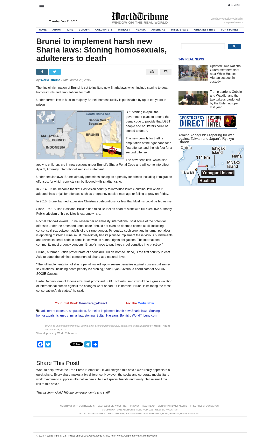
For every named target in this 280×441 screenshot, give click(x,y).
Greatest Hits (204, 29)
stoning (90, 315)
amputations (77, 310)
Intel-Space (180, 29)
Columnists (104, 29)
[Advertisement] (211, 226)
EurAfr (84, 29)
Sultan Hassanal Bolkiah (113, 315)
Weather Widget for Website (225, 18)
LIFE (70, 29)
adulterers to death (54, 310)
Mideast (124, 29)
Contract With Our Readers (77, 406)
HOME (43, 29)
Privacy (134, 406)
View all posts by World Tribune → (57, 333)
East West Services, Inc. (112, 406)
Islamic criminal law (69, 315)
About (57, 29)
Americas (158, 29)
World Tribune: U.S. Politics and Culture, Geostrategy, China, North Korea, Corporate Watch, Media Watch (101, 435)
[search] (202, 46)
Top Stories (230, 29)
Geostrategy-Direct (93, 303)
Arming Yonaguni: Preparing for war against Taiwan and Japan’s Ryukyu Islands (206, 138)
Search (235, 5)
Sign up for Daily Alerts (172, 406)
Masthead (149, 406)
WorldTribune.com (144, 315)
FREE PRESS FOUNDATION (204, 406)
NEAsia (141, 29)
